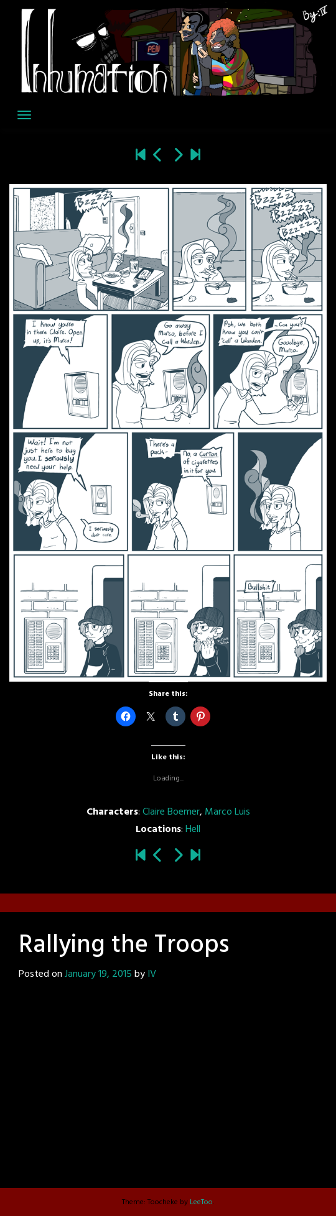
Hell (192, 829)
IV (151, 974)
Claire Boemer (171, 812)
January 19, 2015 (98, 974)
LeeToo (201, 1202)
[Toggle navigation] (24, 115)
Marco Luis (227, 812)
